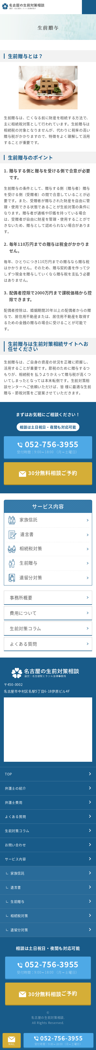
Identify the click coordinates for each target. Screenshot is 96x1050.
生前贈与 (22, 563)
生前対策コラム (25, 628)
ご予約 (48, 994)
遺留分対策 (24, 578)
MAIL (12, 1039)
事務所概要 (21, 597)
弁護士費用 (14, 802)
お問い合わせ (15, 844)
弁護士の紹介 (15, 788)
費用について (23, 613)
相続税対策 (24, 549)
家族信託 (22, 520)
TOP (8, 774)
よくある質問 (23, 644)
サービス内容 (15, 858)
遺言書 (20, 535)
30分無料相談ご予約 (48, 473)
